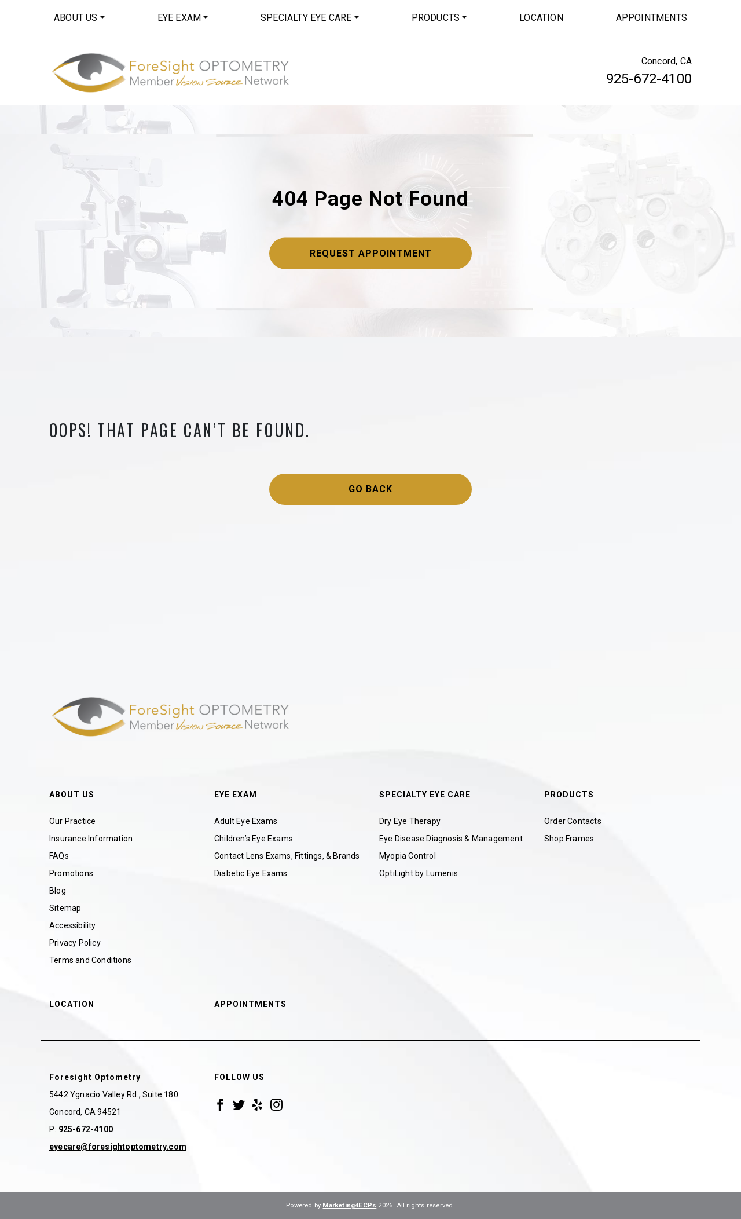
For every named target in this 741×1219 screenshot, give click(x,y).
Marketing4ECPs (349, 1205)
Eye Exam (179, 17)
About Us (76, 17)
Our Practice (72, 821)
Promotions (71, 873)
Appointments (651, 17)
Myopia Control (407, 856)
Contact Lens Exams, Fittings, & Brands (287, 856)
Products (436, 17)
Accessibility (72, 925)
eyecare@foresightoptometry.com (117, 1146)
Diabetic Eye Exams (251, 873)
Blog (57, 890)
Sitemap (65, 908)
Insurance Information (91, 838)
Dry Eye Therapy (410, 821)
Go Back (370, 489)
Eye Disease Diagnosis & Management (451, 838)
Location (541, 17)
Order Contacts (572, 821)
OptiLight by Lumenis (418, 873)
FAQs (59, 856)
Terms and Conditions (90, 960)
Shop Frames (569, 838)
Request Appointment (371, 253)
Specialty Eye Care (306, 17)
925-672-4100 (649, 79)
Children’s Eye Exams (253, 838)
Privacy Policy (75, 942)
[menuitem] (79, 18)
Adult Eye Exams (245, 821)
